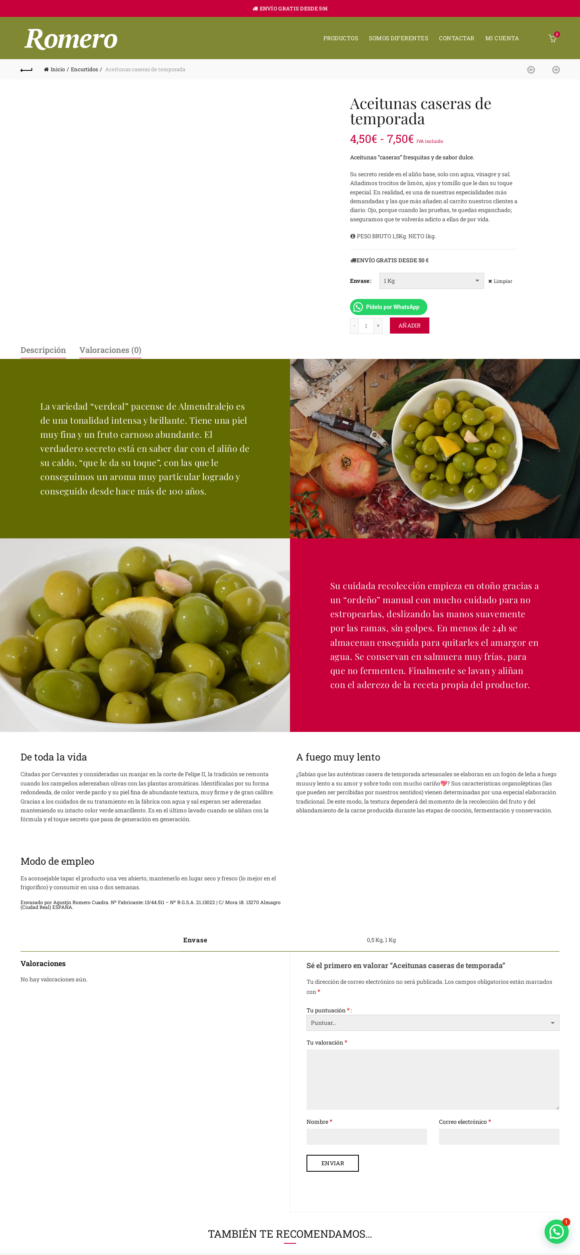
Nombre (319, 1121)
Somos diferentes (398, 38)
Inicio (58, 69)
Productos (340, 38)
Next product (553, 69)
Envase (359, 280)
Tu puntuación (328, 1010)
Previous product (533, 69)
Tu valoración (327, 1042)
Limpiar (503, 281)
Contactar (456, 38)
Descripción (43, 349)
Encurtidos (84, 69)
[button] (557, 1232)
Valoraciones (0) (110, 349)
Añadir (409, 325)
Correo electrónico (465, 1121)
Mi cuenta (502, 38)
